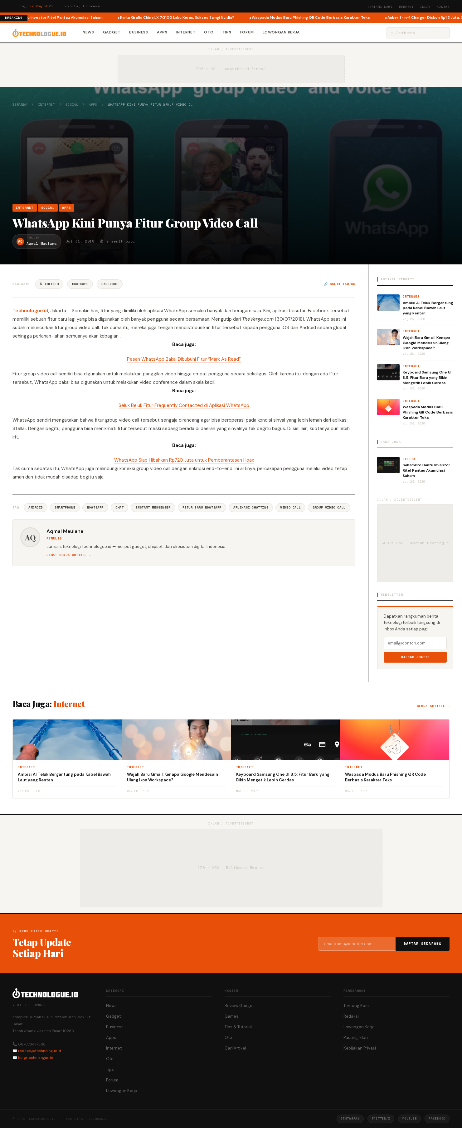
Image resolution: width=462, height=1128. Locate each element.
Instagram (350, 1118)
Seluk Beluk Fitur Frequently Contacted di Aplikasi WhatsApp (184, 405)
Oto (208, 32)
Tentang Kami (380, 6)
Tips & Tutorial (238, 1027)
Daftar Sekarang (423, 943)
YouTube (409, 1118)
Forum (247, 32)
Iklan (425, 6)
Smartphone (65, 507)
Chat (119, 507)
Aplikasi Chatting (250, 507)
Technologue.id (30, 311)
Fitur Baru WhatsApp (201, 507)
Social (72, 104)
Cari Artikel (235, 1048)
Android (35, 507)
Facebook (109, 284)
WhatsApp (80, 284)
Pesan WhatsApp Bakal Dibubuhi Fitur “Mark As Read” (184, 359)
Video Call (290, 507)
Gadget (111, 32)
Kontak (443, 6)
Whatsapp (95, 507)
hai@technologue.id (35, 1057)
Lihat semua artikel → (68, 555)
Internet (186, 32)
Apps (162, 32)
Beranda (19, 104)
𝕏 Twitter (49, 284)
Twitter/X (381, 1118)
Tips (226, 32)
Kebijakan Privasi (359, 1048)
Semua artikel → (433, 706)
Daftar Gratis (415, 657)
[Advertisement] (231, 155)
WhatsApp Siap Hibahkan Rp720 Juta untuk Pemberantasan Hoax (184, 460)
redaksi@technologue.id (39, 1050)
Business (138, 32)
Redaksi (406, 6)
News (88, 32)
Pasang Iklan (355, 1037)
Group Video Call (329, 507)
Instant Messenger (152, 507)
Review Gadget (239, 1005)
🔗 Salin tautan (339, 284)
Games (231, 1016)
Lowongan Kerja (281, 32)
